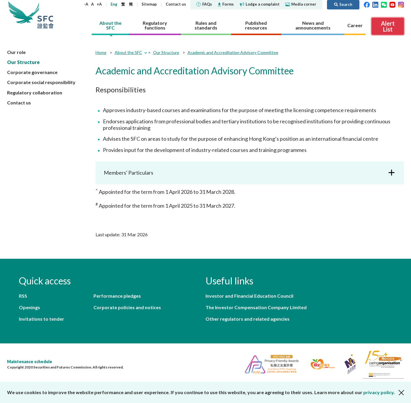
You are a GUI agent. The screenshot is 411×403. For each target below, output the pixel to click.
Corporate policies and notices (127, 307)
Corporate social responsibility (41, 82)
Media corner (300, 4)
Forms (226, 4)
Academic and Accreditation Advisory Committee (233, 52)
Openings (29, 307)
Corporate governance (32, 72)
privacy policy (378, 392)
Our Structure (23, 62)
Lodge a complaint (260, 4)
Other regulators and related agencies (248, 319)
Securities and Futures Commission (45, 14)
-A (86, 4)
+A (99, 4)
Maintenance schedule (29, 361)
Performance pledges (117, 296)
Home (101, 52)
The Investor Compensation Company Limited (256, 307)
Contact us (176, 4)
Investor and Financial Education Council (249, 296)
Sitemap (149, 4)
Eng (114, 4)
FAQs (204, 4)
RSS (23, 296)
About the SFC (128, 52)
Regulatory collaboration (34, 92)
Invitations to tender (41, 319)
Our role (16, 52)
